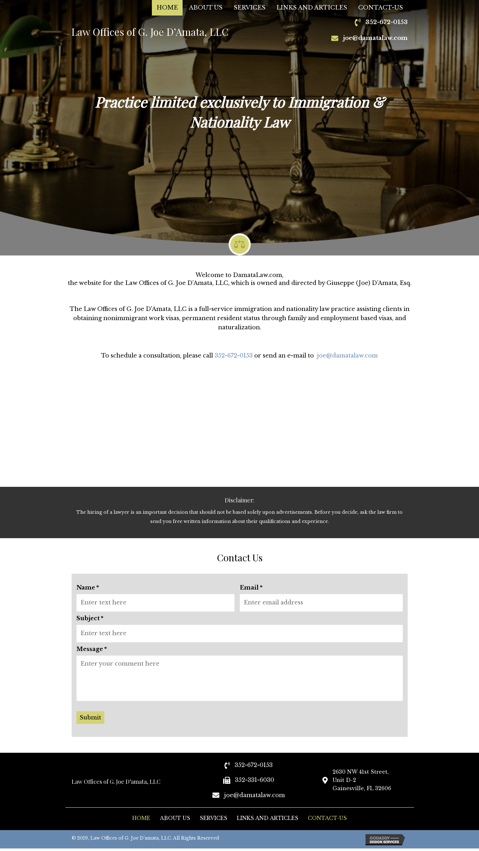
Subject (89, 617)
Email (251, 587)
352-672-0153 (234, 355)
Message (91, 646)
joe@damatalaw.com (375, 38)
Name (87, 587)
